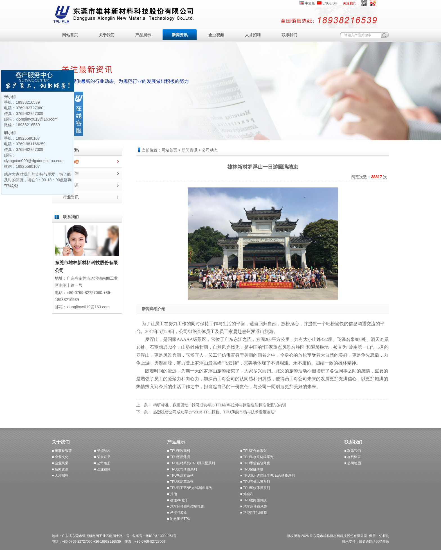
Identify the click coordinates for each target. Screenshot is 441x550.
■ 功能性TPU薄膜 (253, 513)
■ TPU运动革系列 (180, 482)
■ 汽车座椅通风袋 (253, 506)
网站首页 (70, 35)
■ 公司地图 (352, 463)
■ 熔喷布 (246, 494)
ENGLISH (329, 3)
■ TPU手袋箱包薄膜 (255, 463)
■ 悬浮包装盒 (177, 513)
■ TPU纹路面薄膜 (253, 500)
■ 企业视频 (102, 469)
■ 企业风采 (60, 463)
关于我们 (106, 35)
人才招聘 (253, 35)
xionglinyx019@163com (37, 119)
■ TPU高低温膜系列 (255, 482)
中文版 (310, 3)
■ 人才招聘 (60, 475)
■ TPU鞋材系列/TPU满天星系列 (191, 463)
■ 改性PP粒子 (177, 500)
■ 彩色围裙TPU (178, 519)
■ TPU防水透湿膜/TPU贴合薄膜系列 (267, 475)
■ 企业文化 (60, 457)
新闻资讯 (180, 35)
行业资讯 (71, 197)
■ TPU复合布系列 (253, 451)
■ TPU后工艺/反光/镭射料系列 (189, 488)
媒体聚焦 (71, 173)
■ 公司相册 (102, 463)
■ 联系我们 (352, 451)
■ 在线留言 (352, 457)
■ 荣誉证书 (102, 457)
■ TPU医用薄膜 (178, 457)
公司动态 (71, 161)
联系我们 (289, 35)
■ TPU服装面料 (178, 451)
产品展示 (143, 35)
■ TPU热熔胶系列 (180, 475)
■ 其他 (172, 494)
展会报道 (71, 185)
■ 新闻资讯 (60, 469)
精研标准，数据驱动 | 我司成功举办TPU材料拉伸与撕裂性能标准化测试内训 (219, 405)
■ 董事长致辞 (62, 451)
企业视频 (216, 35)
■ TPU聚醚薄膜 (251, 469)
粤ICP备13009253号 (161, 536)
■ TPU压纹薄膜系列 (255, 488)
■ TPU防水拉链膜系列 (256, 457)
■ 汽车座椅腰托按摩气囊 (185, 506)
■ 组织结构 (102, 451)
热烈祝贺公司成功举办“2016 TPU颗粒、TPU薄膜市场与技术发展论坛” (214, 412)
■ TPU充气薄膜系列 (182, 469)
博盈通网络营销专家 (374, 542)
